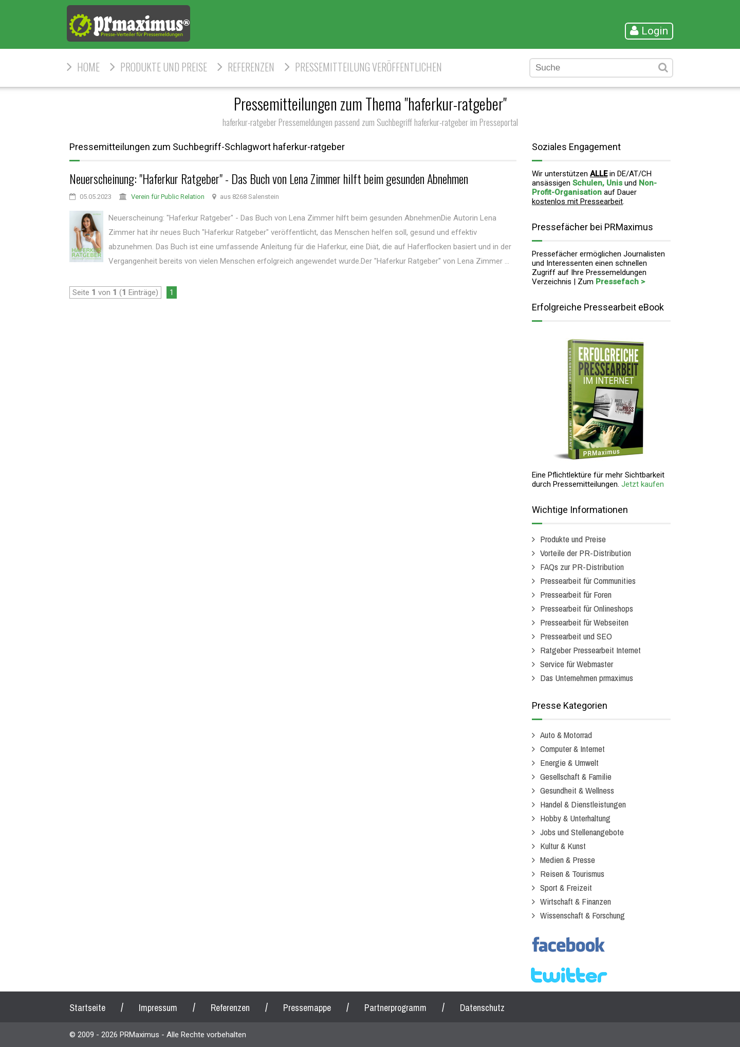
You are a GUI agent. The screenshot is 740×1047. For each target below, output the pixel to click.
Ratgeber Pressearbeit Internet (590, 650)
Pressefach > (620, 281)
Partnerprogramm (395, 1007)
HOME (88, 67)
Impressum (158, 1007)
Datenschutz (482, 1007)
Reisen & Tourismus (572, 873)
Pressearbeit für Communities (588, 580)
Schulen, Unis (597, 183)
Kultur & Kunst (563, 846)
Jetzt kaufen (642, 484)
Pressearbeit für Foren (576, 594)
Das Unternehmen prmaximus (586, 678)
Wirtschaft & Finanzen (575, 901)
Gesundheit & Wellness (577, 790)
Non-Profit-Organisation (594, 187)
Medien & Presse (567, 860)
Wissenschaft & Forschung (582, 915)
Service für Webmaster (576, 664)
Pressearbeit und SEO (576, 636)
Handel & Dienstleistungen (583, 804)
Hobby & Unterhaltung (575, 818)
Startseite (87, 1007)
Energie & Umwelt (569, 762)
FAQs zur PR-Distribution (582, 567)
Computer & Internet (572, 749)
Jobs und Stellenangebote (582, 832)
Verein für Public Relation (168, 196)
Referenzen (251, 67)
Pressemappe (307, 1007)
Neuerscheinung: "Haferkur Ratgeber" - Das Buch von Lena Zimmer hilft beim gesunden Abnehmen (268, 178)
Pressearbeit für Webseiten (584, 622)
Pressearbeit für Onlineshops (586, 608)
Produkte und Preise (163, 67)
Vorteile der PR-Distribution (585, 553)
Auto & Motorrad (566, 735)
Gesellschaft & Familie (576, 776)
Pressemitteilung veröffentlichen (368, 67)
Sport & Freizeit (566, 887)
